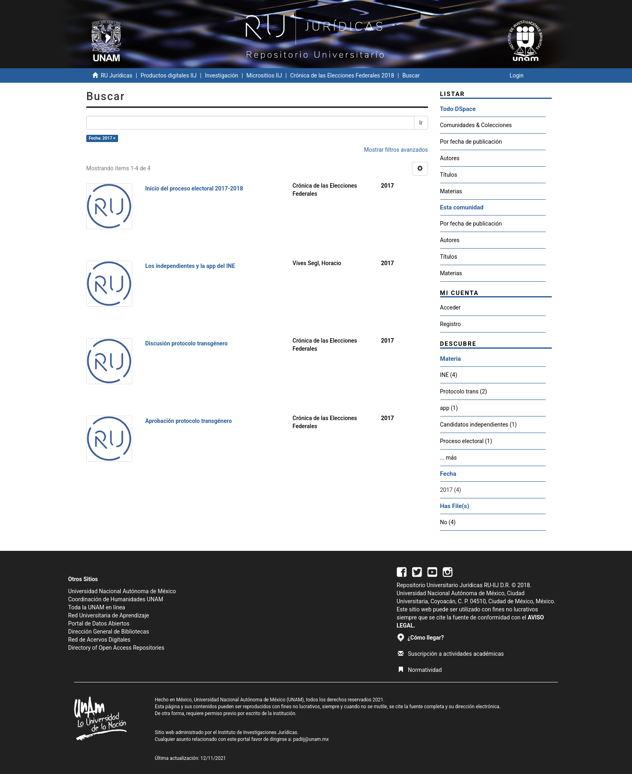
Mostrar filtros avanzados (396, 149)
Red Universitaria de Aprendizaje (108, 615)
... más (448, 457)
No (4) (448, 522)
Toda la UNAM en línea (96, 607)
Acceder (450, 307)
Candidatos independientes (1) (478, 424)
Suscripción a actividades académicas (451, 654)
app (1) (449, 408)
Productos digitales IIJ (169, 75)
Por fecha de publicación (471, 141)
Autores (449, 158)
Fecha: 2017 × (102, 138)
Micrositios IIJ (264, 75)
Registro (450, 324)
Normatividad (420, 670)
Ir (421, 122)
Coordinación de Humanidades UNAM (115, 599)
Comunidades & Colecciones (476, 125)
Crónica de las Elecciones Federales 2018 (342, 75)
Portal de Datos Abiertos (98, 623)
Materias (451, 191)
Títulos (448, 175)
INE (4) (448, 375)
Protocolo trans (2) (463, 391)
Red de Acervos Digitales (99, 639)
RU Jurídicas (116, 75)
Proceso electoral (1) (466, 441)
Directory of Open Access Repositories (116, 647)
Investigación (221, 75)
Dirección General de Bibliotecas (108, 631)
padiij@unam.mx (311, 739)
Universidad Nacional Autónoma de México (122, 591)
